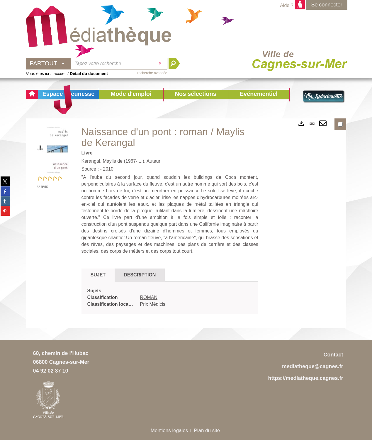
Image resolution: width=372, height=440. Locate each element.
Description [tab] (140, 274)
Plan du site (207, 430)
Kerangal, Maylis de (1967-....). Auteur (120, 161)
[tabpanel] (169, 298)
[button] (131, 94)
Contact (333, 355)
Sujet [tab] (98, 274)
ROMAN (149, 297)
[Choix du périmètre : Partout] (48, 63)
